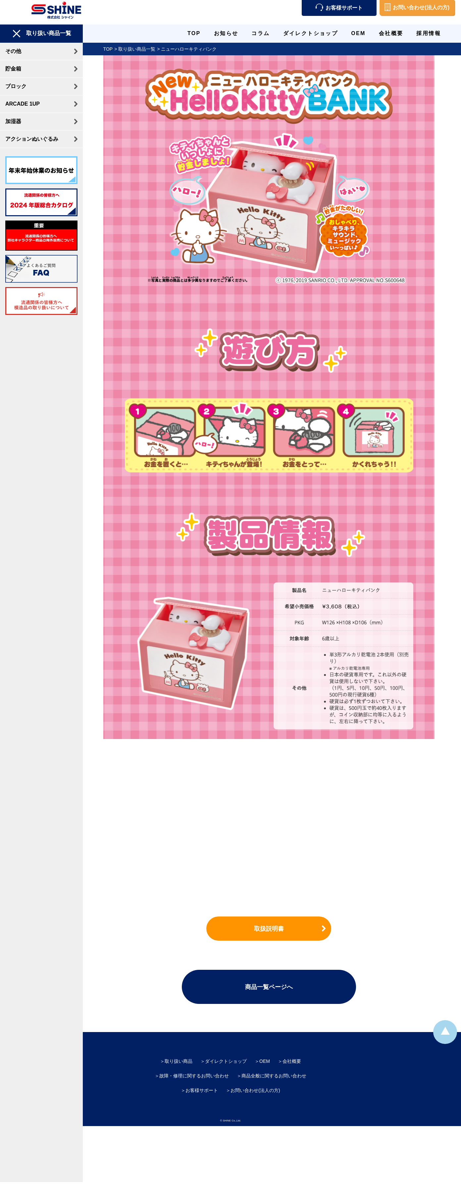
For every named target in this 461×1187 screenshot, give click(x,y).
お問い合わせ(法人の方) (416, 7)
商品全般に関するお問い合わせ (273, 1075)
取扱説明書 (272, 928)
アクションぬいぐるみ (31, 139)
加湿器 (13, 121)
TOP (194, 33)
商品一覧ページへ (272, 987)
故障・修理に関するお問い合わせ (194, 1075)
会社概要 (391, 33)
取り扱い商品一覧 (140, 49)
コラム (260, 33)
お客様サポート (339, 8)
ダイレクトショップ (310, 33)
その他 (13, 51)
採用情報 (428, 33)
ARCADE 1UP (22, 104)
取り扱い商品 (178, 1061)
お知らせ (226, 33)
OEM (358, 33)
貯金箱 (13, 69)
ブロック (15, 86)
